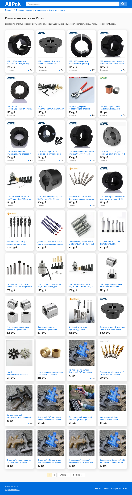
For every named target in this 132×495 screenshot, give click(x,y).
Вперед (63, 475)
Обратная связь (12, 490)
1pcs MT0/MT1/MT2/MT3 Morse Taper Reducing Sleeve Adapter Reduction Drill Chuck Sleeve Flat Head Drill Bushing (19, 288)
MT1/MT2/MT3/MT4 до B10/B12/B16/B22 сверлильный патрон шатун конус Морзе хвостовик (112, 245)
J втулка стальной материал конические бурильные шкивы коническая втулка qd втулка (112, 330)
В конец (76, 475)
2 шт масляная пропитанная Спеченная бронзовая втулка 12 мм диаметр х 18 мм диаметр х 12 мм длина (50, 375)
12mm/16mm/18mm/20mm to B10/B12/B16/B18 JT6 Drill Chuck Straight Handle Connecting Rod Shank (81, 245)
